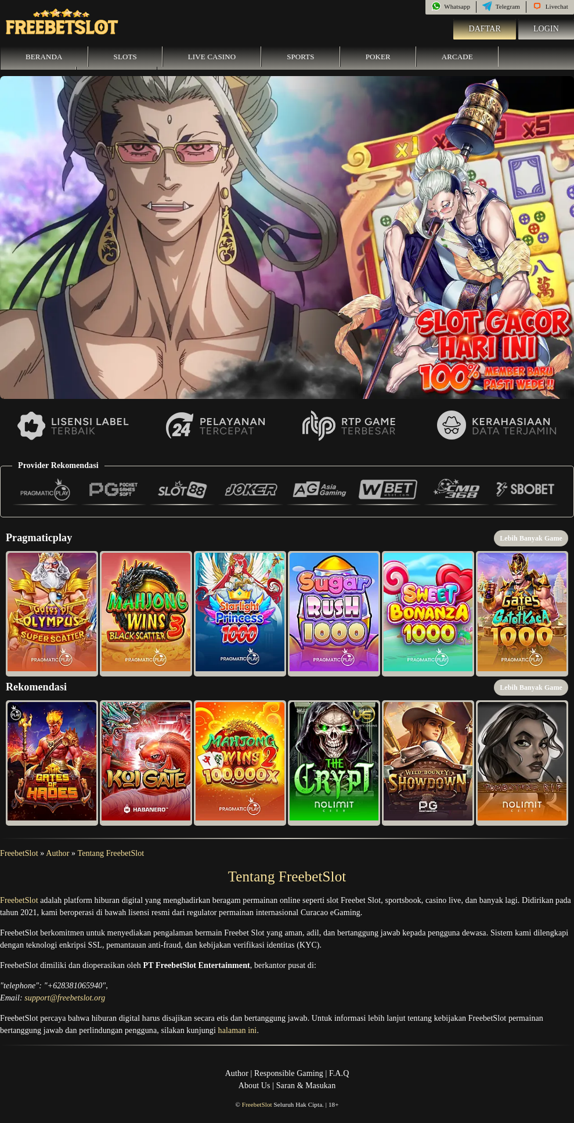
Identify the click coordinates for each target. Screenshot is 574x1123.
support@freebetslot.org (64, 998)
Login (546, 28)
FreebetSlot (19, 853)
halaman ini (237, 1030)
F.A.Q (339, 1073)
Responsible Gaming (288, 1073)
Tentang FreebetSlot (111, 853)
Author (57, 853)
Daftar (484, 28)
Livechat (550, 6)
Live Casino (212, 56)
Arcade (457, 56)
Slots (125, 56)
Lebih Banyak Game (531, 538)
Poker (378, 56)
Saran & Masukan (306, 1085)
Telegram (501, 6)
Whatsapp (450, 6)
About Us (254, 1085)
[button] (52, 613)
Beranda (44, 56)
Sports (301, 56)
